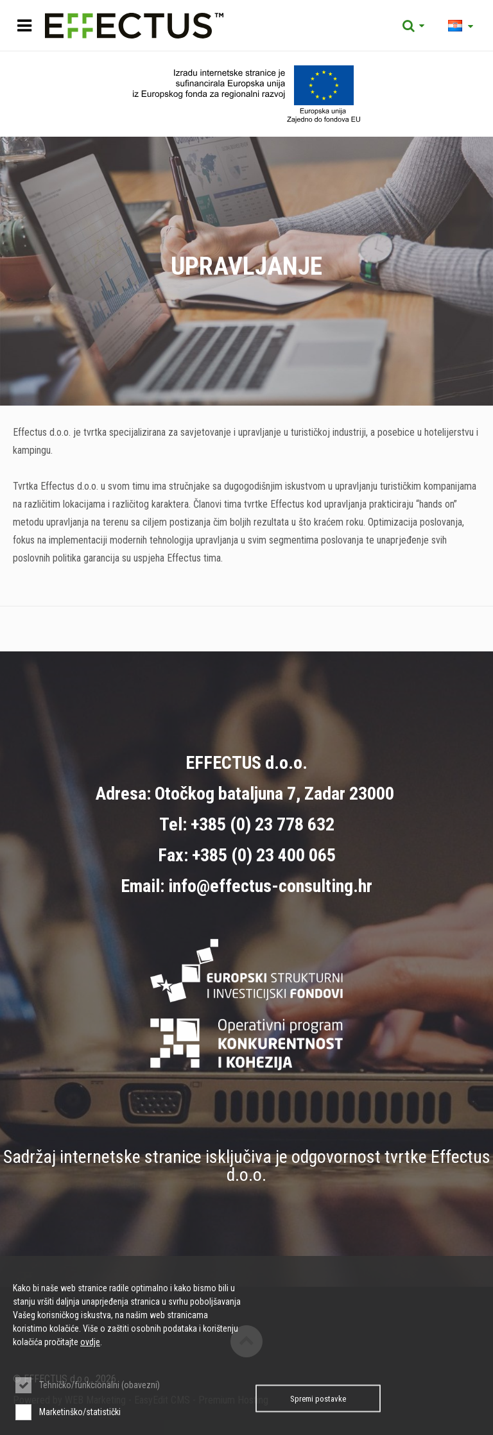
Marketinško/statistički (80, 1412)
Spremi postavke (318, 1399)
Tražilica (413, 25)
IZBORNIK (24, 25)
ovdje (90, 1342)
